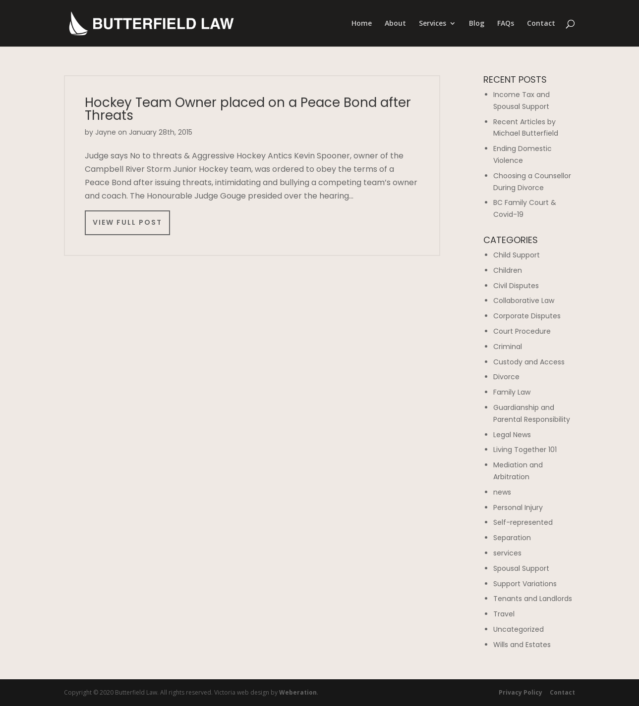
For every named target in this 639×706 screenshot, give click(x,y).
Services (432, 24)
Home (361, 24)
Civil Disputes (516, 286)
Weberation (298, 692)
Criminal (507, 347)
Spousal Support (521, 568)
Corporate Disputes (527, 316)
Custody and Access (529, 362)
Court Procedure (522, 331)
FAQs (505, 24)
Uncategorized (518, 629)
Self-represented (523, 522)
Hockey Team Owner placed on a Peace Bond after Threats (248, 109)
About (395, 24)
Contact (541, 24)
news (502, 492)
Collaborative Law (523, 300)
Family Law (511, 392)
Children (507, 270)
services (507, 553)
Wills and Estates (522, 645)
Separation (512, 538)
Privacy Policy (520, 692)
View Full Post (127, 222)
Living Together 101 (525, 449)
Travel (504, 614)
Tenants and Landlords (532, 599)
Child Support (516, 255)
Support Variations (525, 584)
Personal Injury (518, 507)
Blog (476, 24)
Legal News (512, 435)
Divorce (506, 377)
